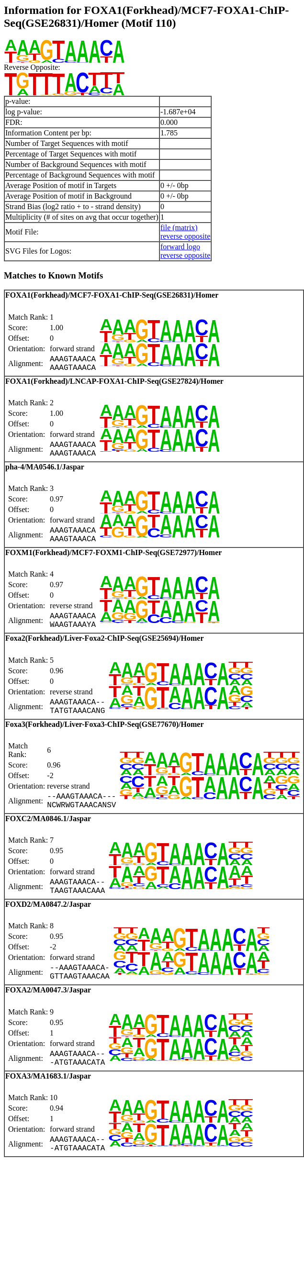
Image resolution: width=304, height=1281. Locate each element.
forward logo (180, 247)
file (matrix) (179, 227)
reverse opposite (185, 236)
